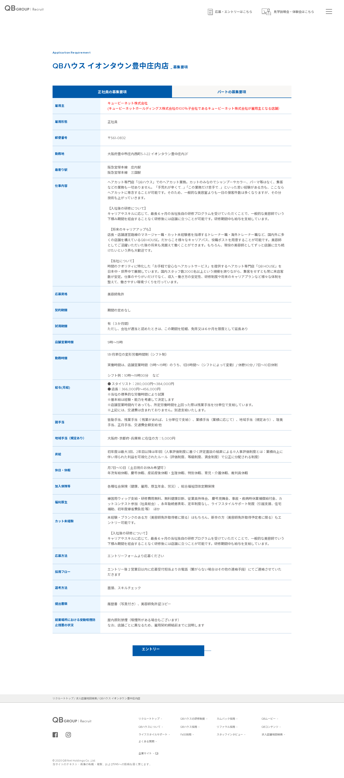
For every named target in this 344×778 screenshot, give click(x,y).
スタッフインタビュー (230, 734)
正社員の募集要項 (112, 92)
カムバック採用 (226, 718)
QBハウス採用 (188, 727)
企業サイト (145, 753)
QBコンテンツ (270, 727)
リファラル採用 (226, 727)
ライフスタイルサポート (153, 734)
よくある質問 (146, 741)
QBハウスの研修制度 (192, 718)
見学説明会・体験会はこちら (294, 12)
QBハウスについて (150, 727)
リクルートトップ (149, 718)
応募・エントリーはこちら (233, 12)
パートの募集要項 (231, 92)
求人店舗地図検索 (272, 734)
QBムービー (269, 718)
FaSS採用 (185, 734)
